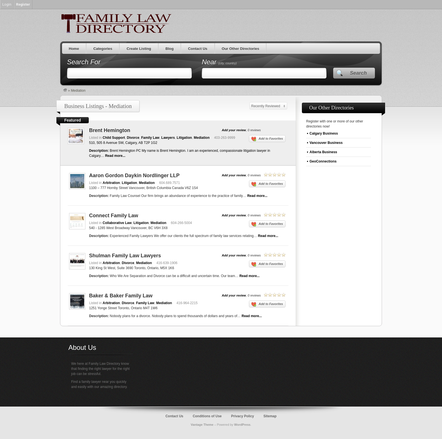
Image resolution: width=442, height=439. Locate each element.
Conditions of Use (207, 416)
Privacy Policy (242, 416)
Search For (84, 62)
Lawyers (168, 138)
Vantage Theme (202, 424)
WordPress (242, 424)
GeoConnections (323, 161)
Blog (169, 49)
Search (358, 73)
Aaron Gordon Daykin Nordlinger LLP (134, 175)
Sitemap (270, 416)
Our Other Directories (240, 49)
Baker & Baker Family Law (121, 295)
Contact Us (197, 49)
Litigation (184, 138)
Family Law (150, 138)
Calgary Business (324, 133)
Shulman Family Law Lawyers (125, 255)
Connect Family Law (113, 215)
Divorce (133, 138)
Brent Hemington (109, 130)
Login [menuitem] (6, 4)
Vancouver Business (326, 143)
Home (74, 49)
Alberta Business (323, 152)
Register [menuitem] (23, 4)
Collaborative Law (117, 223)
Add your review (234, 130)
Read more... (115, 156)
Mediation (201, 138)
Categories (102, 49)
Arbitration (111, 183)
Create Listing (139, 49)
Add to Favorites (267, 139)
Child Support (114, 138)
